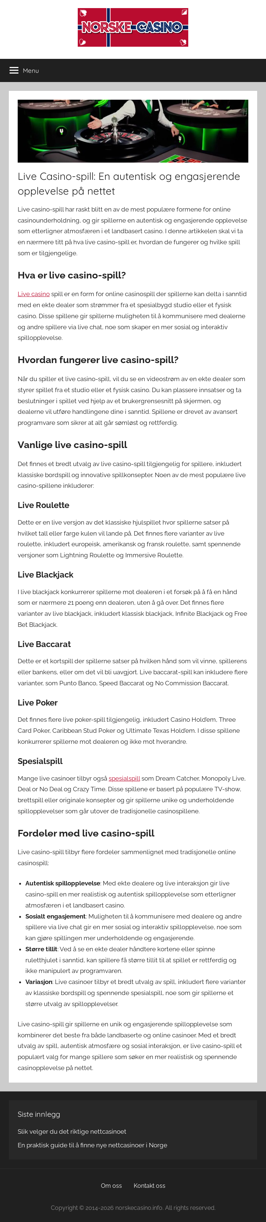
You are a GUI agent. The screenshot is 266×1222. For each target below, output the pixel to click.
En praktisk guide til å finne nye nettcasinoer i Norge (92, 1145)
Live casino (34, 294)
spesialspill (124, 778)
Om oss (111, 1185)
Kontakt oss (149, 1185)
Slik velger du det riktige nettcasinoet (72, 1131)
